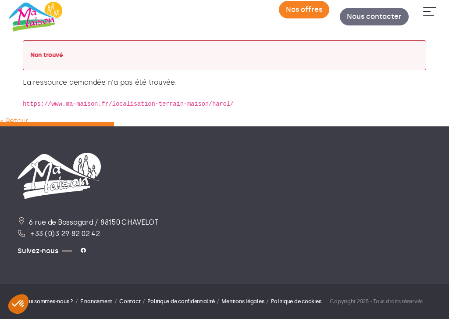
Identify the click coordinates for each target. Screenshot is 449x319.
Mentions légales (242, 301)
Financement (96, 301)
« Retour (14, 121)
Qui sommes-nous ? (49, 301)
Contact (129, 301)
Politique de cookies (296, 301)
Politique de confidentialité (180, 301)
